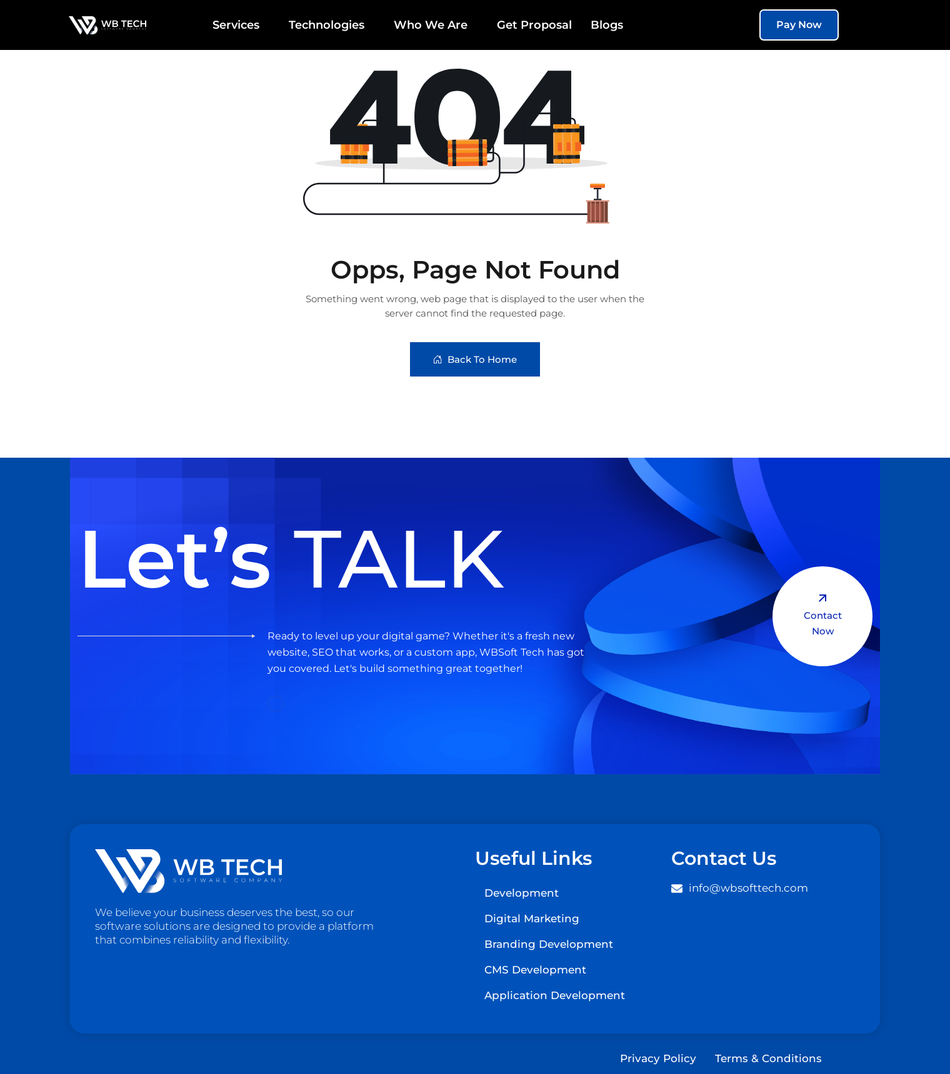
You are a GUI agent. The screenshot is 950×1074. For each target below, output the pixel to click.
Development (521, 893)
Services (241, 25)
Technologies (332, 25)
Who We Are (436, 25)
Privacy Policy (658, 1058)
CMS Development (535, 969)
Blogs (607, 25)
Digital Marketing (531, 918)
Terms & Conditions (768, 1058)
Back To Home (475, 359)
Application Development (554, 995)
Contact (823, 616)
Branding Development (548, 944)
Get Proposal (534, 25)
